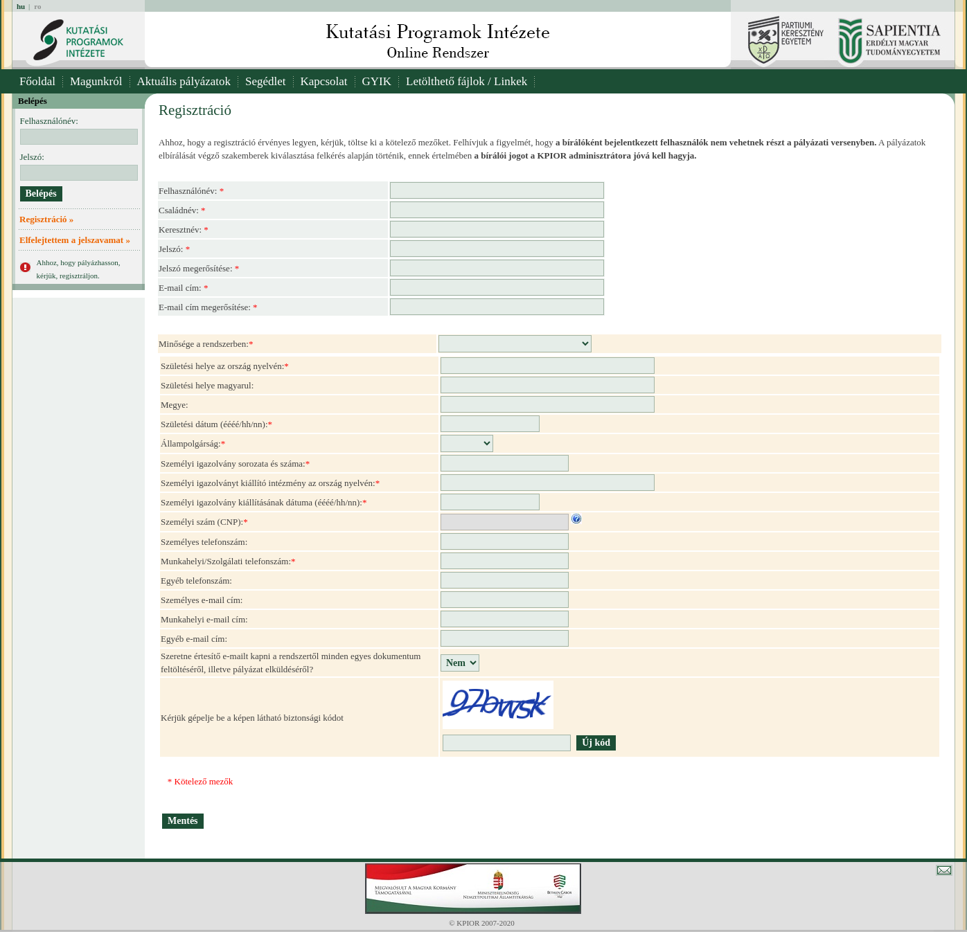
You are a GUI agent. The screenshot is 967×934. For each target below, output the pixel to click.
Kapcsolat (324, 81)
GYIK (377, 81)
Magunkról (96, 81)
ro (37, 6)
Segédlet (265, 81)
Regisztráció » (46, 219)
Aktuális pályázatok (184, 81)
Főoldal (37, 81)
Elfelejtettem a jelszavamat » (74, 240)
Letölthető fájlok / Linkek (466, 81)
